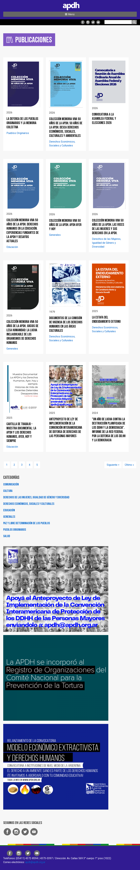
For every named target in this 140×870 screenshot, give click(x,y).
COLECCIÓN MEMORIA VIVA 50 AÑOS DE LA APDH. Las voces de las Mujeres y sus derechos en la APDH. (108, 226)
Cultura (7, 491)
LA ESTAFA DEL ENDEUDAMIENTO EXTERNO (106, 319)
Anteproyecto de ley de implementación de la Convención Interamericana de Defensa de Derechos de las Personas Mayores (65, 427)
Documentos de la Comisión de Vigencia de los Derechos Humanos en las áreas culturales (65, 324)
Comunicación (11, 484)
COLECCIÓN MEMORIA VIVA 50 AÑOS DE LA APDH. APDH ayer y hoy (65, 224)
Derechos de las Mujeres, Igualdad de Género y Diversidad (106, 242)
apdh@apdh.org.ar (35, 862)
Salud (6, 536)
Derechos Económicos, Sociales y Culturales (28, 504)
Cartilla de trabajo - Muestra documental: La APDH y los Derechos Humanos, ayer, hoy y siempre (21, 432)
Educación (12, 247)
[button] (70, 14)
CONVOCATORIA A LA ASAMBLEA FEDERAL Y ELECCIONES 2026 (104, 118)
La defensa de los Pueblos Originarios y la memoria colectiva (22, 123)
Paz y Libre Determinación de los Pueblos (26, 523)
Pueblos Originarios (17, 133)
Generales (55, 234)
